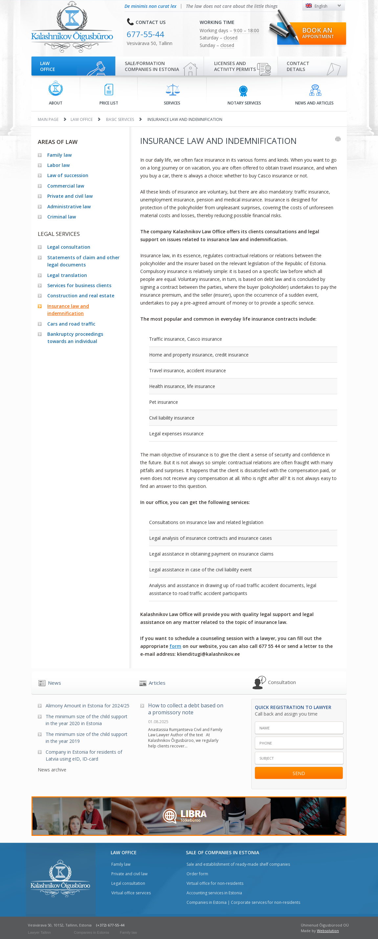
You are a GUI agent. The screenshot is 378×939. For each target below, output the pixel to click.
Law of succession (67, 175)
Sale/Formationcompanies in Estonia (152, 66)
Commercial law (65, 186)
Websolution (328, 930)
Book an (318, 32)
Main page (48, 119)
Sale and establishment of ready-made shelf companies (238, 864)
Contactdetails (298, 66)
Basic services (120, 119)
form (175, 646)
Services (172, 94)
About (55, 93)
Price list (109, 95)
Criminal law (61, 217)
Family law (59, 155)
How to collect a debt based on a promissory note (185, 709)
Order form (197, 874)
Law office (47, 66)
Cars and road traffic (71, 324)
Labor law (58, 165)
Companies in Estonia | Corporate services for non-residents (243, 902)
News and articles (314, 95)
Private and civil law (70, 196)
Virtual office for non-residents (215, 883)
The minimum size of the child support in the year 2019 (86, 737)
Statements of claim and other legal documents (83, 261)
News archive (52, 770)
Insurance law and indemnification (68, 309)
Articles (157, 682)
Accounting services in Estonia (214, 893)
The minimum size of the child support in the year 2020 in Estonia (86, 719)
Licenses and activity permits (235, 66)
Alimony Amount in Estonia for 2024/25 (87, 705)
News (54, 682)
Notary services (244, 95)
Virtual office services (131, 893)
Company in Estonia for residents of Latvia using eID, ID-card (84, 755)
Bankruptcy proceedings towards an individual (75, 337)
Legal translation (67, 275)
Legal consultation (68, 247)
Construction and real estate (80, 295)
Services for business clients (79, 285)
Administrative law (69, 206)
